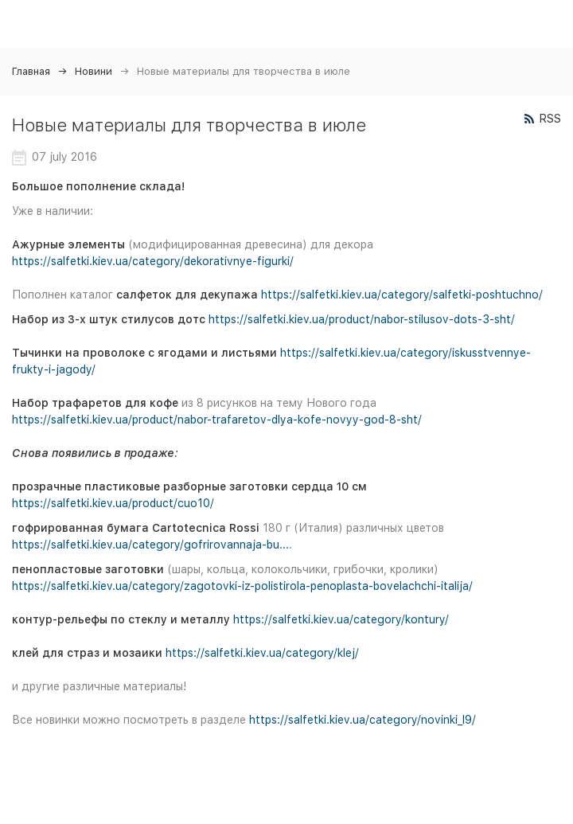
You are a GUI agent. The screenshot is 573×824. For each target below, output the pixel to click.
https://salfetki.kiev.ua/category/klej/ (262, 652)
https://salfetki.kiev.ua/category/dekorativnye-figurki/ (153, 261)
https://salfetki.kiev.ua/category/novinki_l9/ (362, 719)
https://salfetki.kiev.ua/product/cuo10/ (113, 503)
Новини (93, 71)
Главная (31, 71)
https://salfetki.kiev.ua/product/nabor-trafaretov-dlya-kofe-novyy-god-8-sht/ (217, 419)
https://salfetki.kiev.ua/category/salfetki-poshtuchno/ (402, 294)
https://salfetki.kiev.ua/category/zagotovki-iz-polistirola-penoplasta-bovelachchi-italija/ (242, 586)
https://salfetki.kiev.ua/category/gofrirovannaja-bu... (150, 544)
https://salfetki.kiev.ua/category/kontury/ (341, 619)
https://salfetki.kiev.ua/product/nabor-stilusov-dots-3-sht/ (362, 319)
